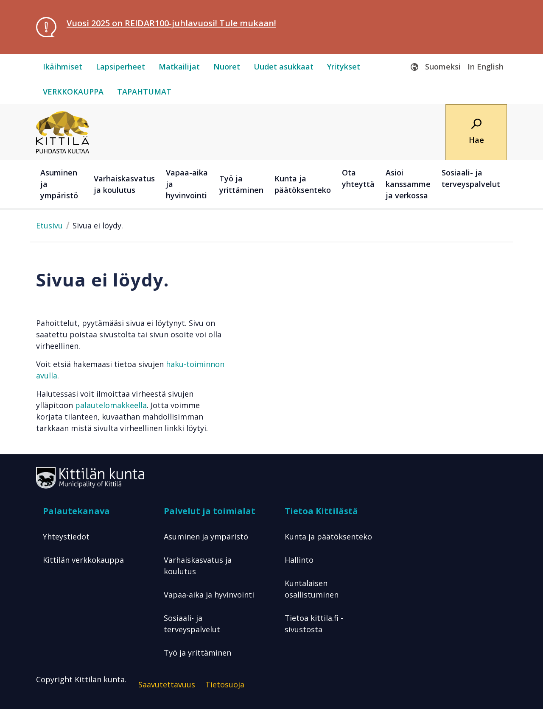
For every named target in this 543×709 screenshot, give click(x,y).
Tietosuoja (224, 684)
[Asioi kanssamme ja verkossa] (409, 184)
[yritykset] (343, 66)
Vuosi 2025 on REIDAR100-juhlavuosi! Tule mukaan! (171, 23)
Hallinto (299, 560)
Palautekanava (76, 511)
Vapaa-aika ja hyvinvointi (209, 594)
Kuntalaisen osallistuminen (312, 589)
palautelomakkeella (111, 405)
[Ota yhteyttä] (359, 184)
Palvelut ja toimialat (209, 511)
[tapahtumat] (144, 91)
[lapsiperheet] (120, 66)
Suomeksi (443, 66)
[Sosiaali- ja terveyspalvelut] (472, 184)
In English (485, 66)
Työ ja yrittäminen (197, 653)
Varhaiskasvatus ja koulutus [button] (124, 184)
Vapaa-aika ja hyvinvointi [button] (187, 183)
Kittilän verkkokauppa (83, 560)
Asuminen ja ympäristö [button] (59, 183)
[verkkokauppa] (73, 91)
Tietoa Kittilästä (321, 511)
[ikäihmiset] (62, 66)
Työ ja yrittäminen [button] (241, 184)
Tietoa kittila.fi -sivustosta (314, 623)
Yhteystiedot (66, 536)
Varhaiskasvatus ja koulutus (198, 565)
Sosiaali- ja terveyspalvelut (192, 623)
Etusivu (49, 225)
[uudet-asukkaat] (283, 66)
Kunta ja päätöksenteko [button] (302, 184)
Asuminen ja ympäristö (206, 536)
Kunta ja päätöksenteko (328, 536)
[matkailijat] (179, 66)
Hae (476, 140)
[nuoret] (226, 66)
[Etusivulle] (62, 131)
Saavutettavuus (166, 684)
